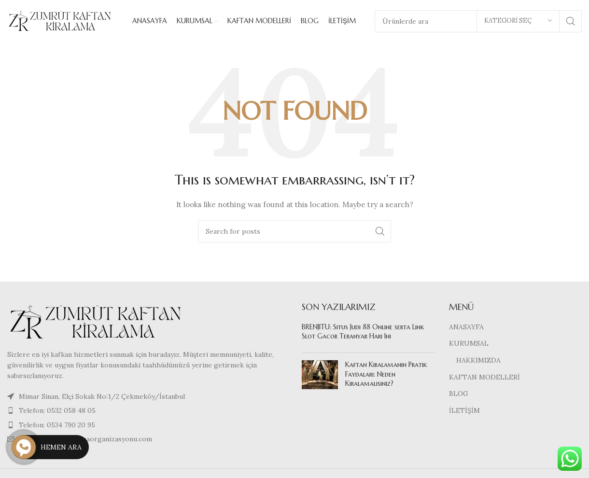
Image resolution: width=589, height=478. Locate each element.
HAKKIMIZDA (478, 361)
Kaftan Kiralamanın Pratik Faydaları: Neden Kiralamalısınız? (386, 375)
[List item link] (147, 412)
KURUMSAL (469, 344)
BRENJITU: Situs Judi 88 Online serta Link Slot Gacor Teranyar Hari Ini (363, 332)
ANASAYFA (466, 327)
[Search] (294, 233)
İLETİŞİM (464, 411)
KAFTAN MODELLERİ (484, 378)
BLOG (458, 395)
